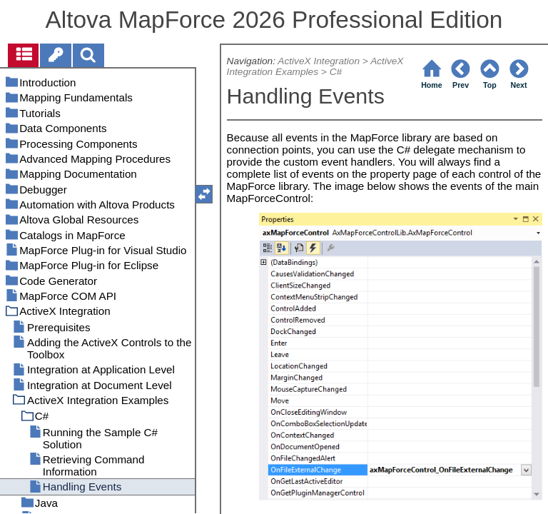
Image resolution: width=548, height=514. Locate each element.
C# (336, 71)
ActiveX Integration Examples (315, 66)
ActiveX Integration (319, 61)
